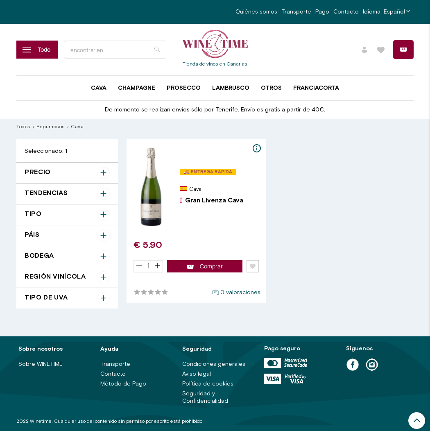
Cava (98, 88)
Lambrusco (230, 88)
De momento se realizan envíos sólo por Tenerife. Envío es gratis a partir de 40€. (215, 109)
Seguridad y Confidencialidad (205, 397)
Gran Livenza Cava (211, 200)
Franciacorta (316, 88)
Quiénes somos (256, 12)
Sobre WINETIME (40, 364)
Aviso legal (196, 374)
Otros (271, 88)
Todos (23, 127)
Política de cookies (207, 384)
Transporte (296, 12)
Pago (322, 12)
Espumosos (50, 127)
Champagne (136, 88)
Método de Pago (123, 384)
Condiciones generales (213, 364)
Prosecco (184, 88)
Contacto (346, 12)
